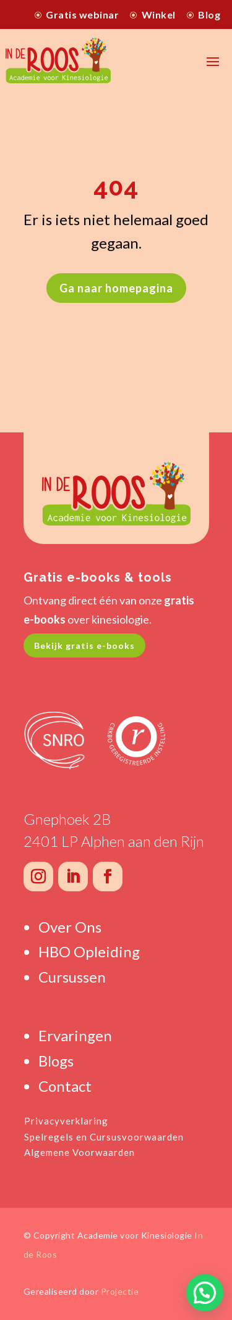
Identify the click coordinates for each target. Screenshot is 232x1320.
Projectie (120, 1291)
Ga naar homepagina (116, 288)
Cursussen (72, 977)
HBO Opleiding (89, 951)
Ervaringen (75, 1035)
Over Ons (69, 927)
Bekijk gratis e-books (84, 645)
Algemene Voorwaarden (79, 1152)
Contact (65, 1086)
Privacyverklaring (66, 1120)
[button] (204, 1291)
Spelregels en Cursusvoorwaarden (104, 1136)
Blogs (56, 1061)
